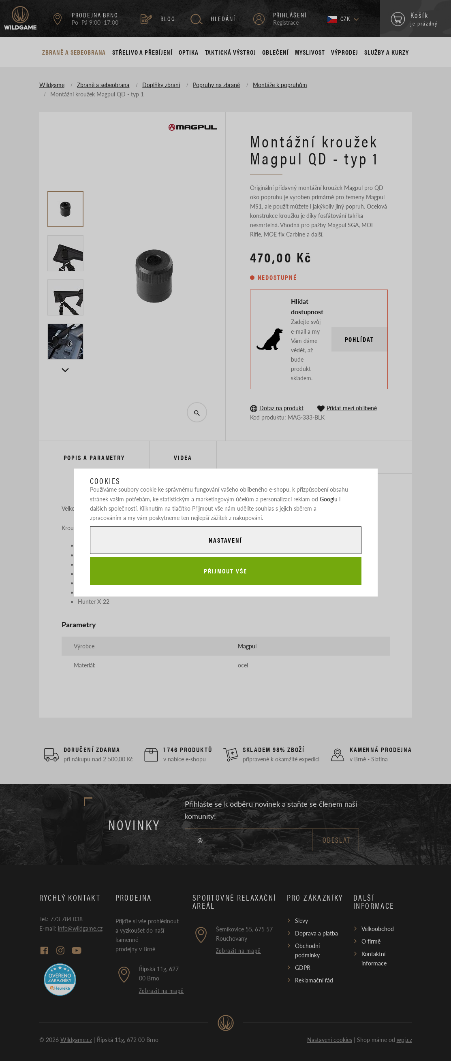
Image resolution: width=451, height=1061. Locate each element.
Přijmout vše (225, 570)
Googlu (329, 499)
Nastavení (225, 540)
